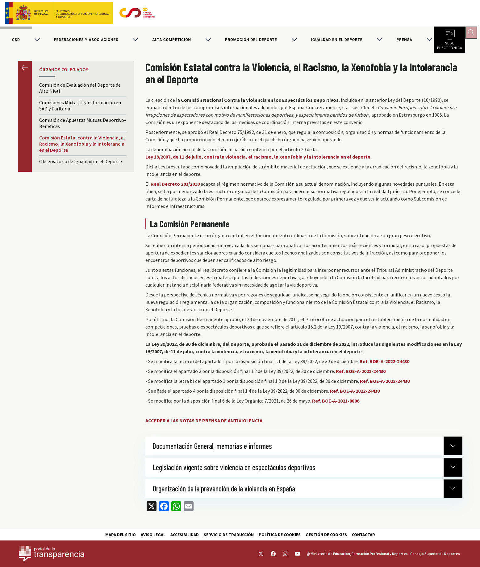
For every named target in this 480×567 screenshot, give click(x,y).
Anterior (25, 70)
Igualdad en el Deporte (337, 41)
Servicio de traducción (229, 534)
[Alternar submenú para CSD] (37, 41)
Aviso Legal (153, 534)
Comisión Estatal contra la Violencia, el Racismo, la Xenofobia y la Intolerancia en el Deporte (82, 146)
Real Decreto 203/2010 (175, 187)
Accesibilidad (184, 534)
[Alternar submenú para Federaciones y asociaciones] (135, 41)
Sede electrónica (449, 46)
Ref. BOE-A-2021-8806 (335, 403)
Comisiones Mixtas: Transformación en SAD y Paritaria (80, 108)
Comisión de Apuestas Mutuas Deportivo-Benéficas (82, 126)
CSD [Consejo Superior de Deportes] (16, 41)
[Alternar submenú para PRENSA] (429, 41)
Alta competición (171, 41)
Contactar (363, 534)
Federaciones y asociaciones (86, 41)
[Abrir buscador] (472, 34)
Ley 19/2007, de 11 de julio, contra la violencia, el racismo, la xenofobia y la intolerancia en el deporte (257, 159)
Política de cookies (280, 534)
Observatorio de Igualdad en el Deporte (80, 164)
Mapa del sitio (120, 534)
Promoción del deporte (251, 41)
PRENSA (404, 41)
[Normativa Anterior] (453, 448)
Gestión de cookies (326, 534)
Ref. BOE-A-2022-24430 (384, 364)
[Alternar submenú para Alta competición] (208, 41)
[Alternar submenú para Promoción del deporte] (294, 41)
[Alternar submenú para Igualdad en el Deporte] (379, 41)
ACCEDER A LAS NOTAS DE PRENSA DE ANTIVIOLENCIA (203, 423)
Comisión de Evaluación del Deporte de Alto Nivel (80, 91)
